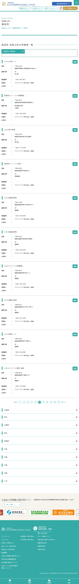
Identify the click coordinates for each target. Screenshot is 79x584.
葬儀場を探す (17, 28)
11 (59, 402)
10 (55, 402)
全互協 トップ (5, 28)
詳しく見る (9, 504)
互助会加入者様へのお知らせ (46, 540)
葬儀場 (29, 581)
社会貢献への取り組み (27, 536)
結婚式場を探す (42, 543)
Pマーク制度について (67, 8)
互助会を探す (42, 549)
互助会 (69, 581)
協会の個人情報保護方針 (8, 559)
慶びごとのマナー (50, 8)
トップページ (5, 536)
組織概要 (4, 553)
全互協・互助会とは (7, 543)
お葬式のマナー (37, 8)
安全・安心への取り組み (8, 546)
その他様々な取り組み (27, 540)
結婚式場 (49, 581)
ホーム (9, 581)
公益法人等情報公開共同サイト (10, 556)
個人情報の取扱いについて (9, 562)
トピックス (4, 540)
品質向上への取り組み (8, 549)
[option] (19, 512)
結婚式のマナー (24, 8)
